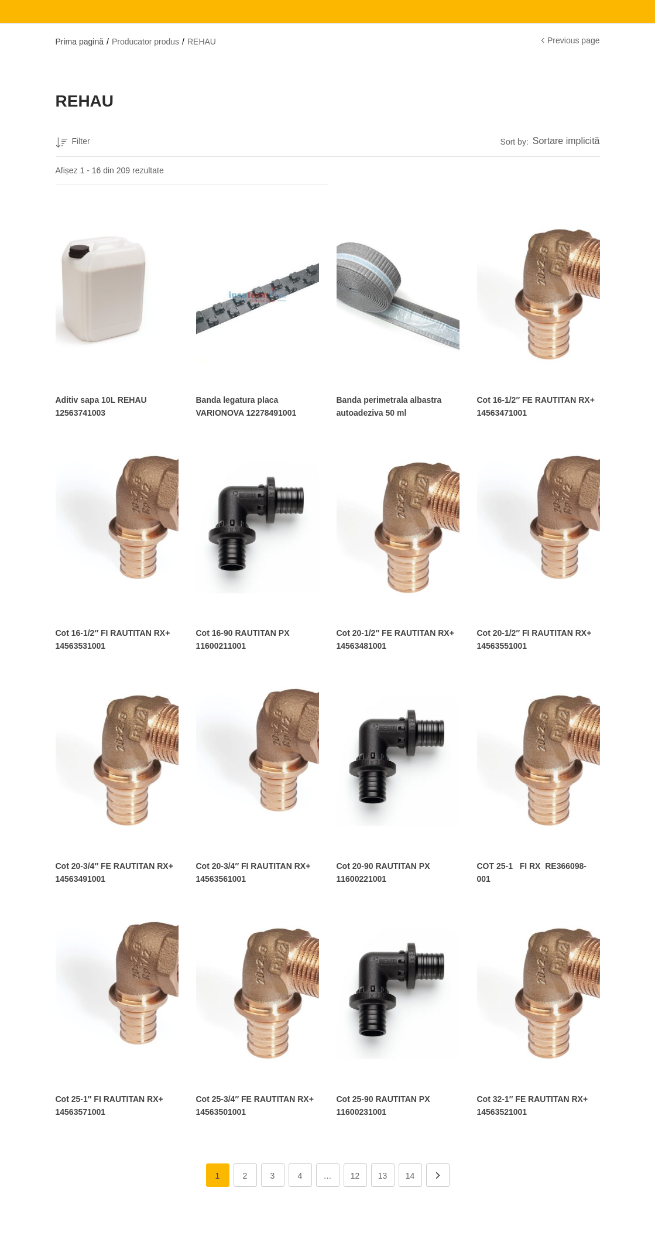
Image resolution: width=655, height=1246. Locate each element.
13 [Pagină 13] (382, 1174)
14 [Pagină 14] (410, 1174)
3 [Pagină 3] (272, 1174)
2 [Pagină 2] (245, 1174)
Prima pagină (80, 41)
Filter (73, 143)
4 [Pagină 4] (300, 1174)
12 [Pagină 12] (355, 1174)
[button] (564, 141)
